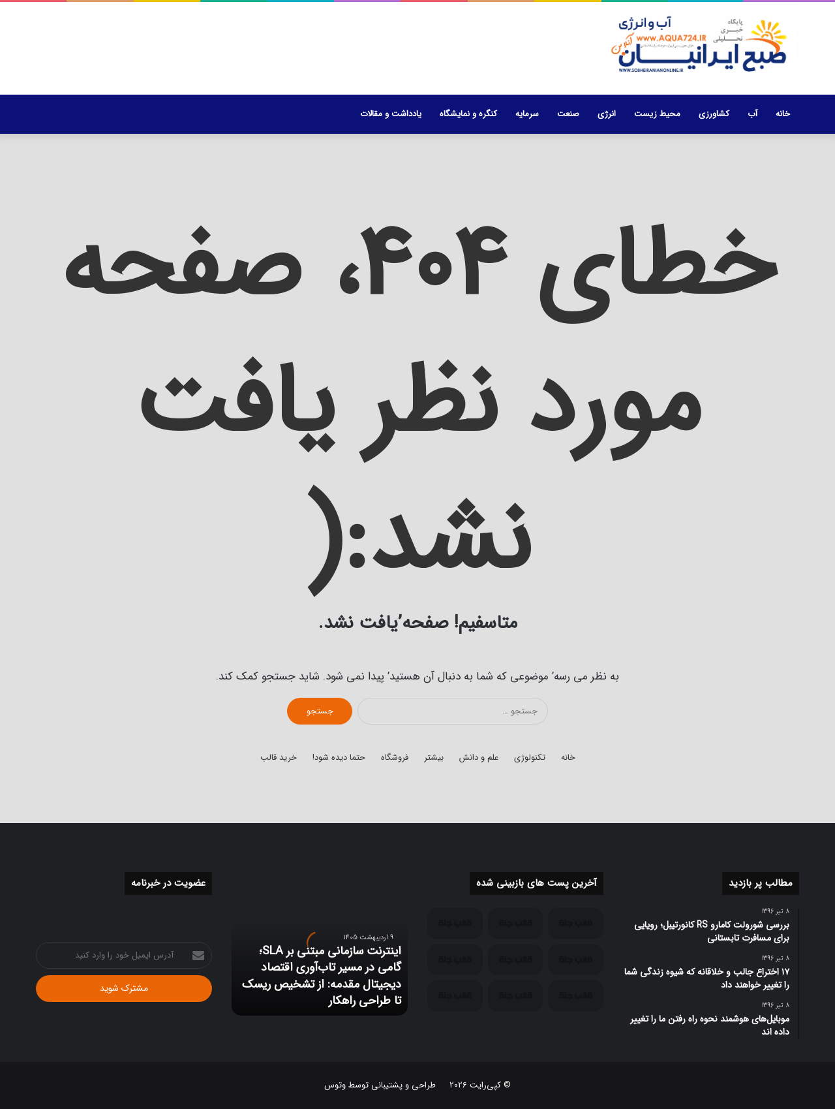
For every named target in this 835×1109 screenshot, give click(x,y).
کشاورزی (714, 114)
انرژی (607, 114)
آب (752, 114)
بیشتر (434, 757)
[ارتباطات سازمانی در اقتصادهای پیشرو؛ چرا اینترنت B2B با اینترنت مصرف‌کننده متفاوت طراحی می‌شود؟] (515, 923)
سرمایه (527, 114)
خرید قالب (278, 757)
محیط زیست (657, 114)
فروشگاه (394, 757)
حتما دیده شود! (338, 757)
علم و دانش (478, 757)
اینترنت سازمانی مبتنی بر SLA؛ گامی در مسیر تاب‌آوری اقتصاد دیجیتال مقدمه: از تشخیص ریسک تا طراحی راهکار (321, 976)
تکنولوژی (529, 757)
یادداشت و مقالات (390, 114)
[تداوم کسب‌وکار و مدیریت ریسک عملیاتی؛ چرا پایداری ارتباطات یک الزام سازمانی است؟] (455, 923)
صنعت (568, 114)
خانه (783, 114)
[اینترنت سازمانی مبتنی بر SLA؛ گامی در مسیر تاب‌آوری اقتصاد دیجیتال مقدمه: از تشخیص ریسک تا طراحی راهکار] (575, 923)
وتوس (335, 1085)
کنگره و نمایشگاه (468, 114)
